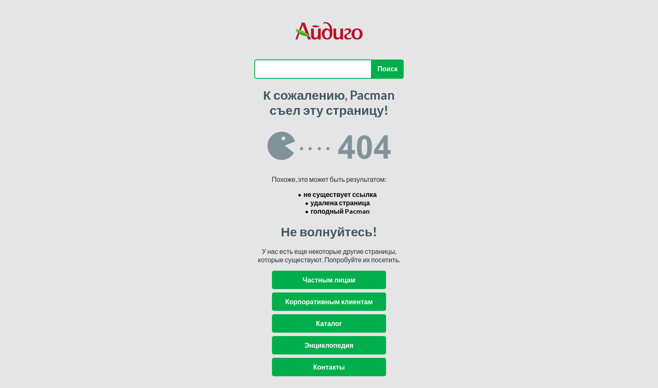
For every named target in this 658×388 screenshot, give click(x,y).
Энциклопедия (329, 345)
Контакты (329, 367)
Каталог (329, 323)
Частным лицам (329, 280)
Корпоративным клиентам (329, 301)
